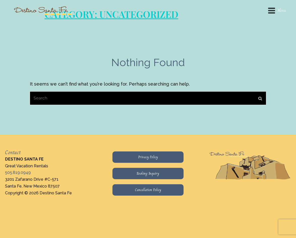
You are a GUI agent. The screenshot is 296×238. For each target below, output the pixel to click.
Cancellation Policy (148, 190)
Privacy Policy (148, 157)
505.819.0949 (18, 172)
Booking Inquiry (148, 173)
